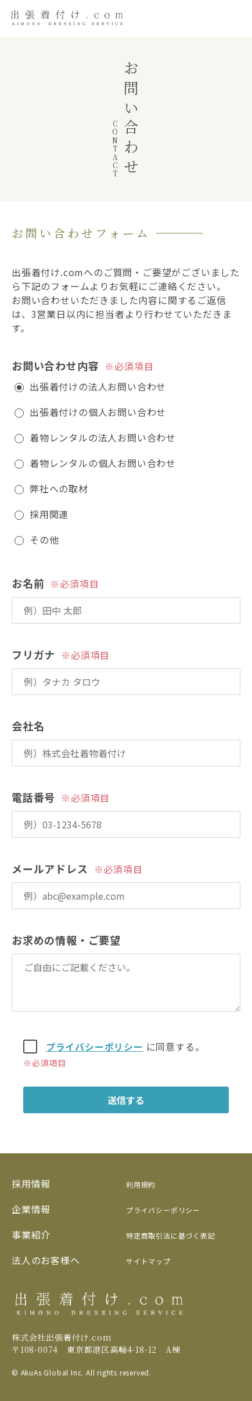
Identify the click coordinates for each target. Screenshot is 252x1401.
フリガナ (33, 654)
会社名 (28, 725)
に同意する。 (108, 1046)
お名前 (28, 583)
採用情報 (31, 1183)
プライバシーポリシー (94, 1047)
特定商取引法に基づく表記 (170, 1235)
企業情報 (31, 1209)
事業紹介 (31, 1234)
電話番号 (33, 797)
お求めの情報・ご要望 (66, 939)
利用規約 (141, 1184)
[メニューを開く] (234, 19)
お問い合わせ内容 (55, 365)
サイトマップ (148, 1261)
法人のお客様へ (46, 1260)
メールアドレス (50, 868)
